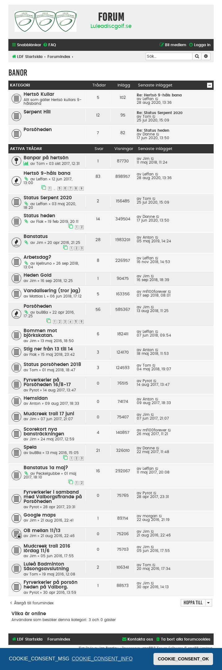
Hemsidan (36, 398)
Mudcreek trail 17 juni (49, 414)
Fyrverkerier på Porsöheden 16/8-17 (47, 382)
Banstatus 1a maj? (46, 467)
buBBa (42, 312)
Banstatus (36, 236)
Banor (17, 72)
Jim (146, 159)
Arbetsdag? (37, 257)
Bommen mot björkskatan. (40, 333)
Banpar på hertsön (46, 158)
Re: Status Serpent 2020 (160, 113)
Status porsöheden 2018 (52, 364)
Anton (148, 237)
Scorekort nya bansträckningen (44, 431)
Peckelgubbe (48, 473)
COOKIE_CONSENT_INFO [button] (102, 658)
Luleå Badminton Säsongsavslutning (46, 566)
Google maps (40, 515)
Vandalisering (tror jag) (52, 291)
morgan (150, 516)
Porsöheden (38, 129)
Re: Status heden (153, 130)
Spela (30, 447)
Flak (39, 221)
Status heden (39, 216)
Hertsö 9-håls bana (47, 173)
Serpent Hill (37, 112)
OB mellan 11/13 (42, 530)
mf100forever (154, 291)
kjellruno (44, 263)
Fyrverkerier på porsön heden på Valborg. (51, 584)
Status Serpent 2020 (48, 198)
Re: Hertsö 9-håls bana (159, 95)
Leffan (148, 99)
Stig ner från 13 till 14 (48, 349)
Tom (147, 116)
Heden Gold (37, 275)
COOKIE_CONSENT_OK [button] (183, 658)
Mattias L (37, 296)
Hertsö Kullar (39, 94)
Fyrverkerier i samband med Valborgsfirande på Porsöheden (53, 497)
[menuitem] (49, 45)
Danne (149, 134)
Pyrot (34, 390)
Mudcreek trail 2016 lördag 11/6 (47, 548)
